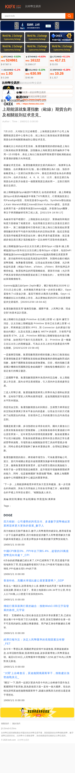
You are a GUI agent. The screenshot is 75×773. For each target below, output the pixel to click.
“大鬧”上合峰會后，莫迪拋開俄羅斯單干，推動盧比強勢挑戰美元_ (36, 704)
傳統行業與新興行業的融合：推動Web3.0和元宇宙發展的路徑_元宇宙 (36, 637)
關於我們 (16, 753)
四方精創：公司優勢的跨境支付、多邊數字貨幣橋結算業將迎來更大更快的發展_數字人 (37, 553)
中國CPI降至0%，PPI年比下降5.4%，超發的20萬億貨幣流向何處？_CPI (36, 582)
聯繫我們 (5, 753)
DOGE (13, 130)
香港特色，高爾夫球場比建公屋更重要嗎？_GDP (34, 610)
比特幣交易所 (23, 769)
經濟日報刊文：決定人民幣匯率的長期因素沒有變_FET (34, 671)
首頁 (3, 130)
